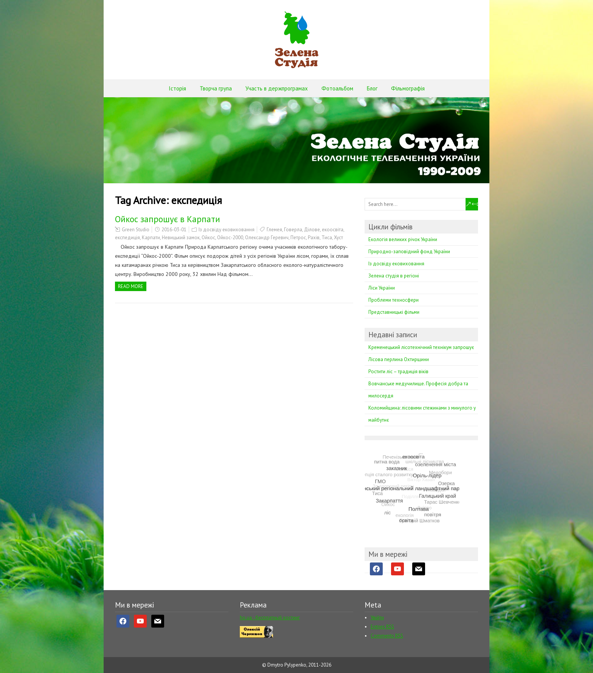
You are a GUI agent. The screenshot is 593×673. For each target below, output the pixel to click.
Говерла (293, 229)
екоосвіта (332, 229)
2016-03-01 (173, 229)
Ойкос (208, 237)
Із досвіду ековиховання (227, 229)
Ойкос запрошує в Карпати (167, 218)
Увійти (377, 617)
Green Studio (135, 229)
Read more (130, 286)
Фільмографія (408, 88)
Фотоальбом (337, 88)
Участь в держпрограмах (276, 88)
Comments (387, 635)
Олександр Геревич (267, 237)
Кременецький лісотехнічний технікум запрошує (421, 347)
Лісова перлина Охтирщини (398, 359)
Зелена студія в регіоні (393, 276)
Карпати (151, 237)
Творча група (216, 88)
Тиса (326, 237)
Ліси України (381, 288)
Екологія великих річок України (402, 239)
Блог (372, 88)
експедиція (127, 237)
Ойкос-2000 (230, 237)
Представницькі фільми (393, 312)
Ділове (312, 229)
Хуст (338, 237)
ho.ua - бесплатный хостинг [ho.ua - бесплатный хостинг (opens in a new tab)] (270, 617)
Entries (382, 626)
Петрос (298, 237)
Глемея (274, 229)
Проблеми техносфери (393, 300)
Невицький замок (181, 237)
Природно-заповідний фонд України (409, 251)
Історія (177, 88)
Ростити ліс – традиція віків (398, 371)
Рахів (314, 237)
